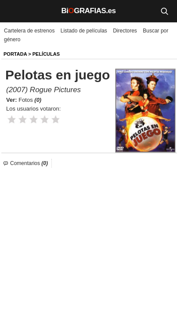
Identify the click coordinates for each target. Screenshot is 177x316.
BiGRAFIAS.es (88, 11)
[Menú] (13, 11)
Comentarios (29, 163)
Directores (125, 31)
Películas (46, 54)
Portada (15, 54)
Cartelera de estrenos (29, 31)
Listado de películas (84, 31)
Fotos (29, 100)
